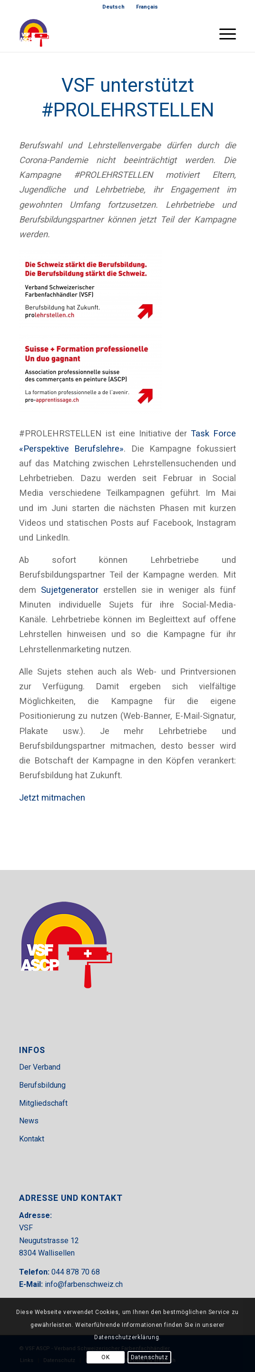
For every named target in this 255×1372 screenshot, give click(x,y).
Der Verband (39, 1067)
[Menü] (223, 33)
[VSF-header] (105, 33)
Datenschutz (149, 1357)
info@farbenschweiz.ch (84, 1284)
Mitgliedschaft (43, 1103)
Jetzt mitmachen (52, 797)
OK (105, 1357)
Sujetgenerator (69, 590)
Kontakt (31, 1138)
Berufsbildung (42, 1085)
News (29, 1120)
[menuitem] (114, 7)
